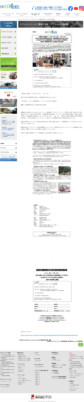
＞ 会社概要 (71, 383)
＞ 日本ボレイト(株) (72, 372)
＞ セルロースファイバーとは (5, 381)
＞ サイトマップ (72, 386)
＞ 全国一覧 (37, 372)
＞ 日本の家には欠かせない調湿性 (23, 360)
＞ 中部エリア (37, 377)
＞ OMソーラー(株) (72, 370)
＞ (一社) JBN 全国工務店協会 (74, 361)
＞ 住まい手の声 (38, 360)
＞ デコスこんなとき (21, 365)
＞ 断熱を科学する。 (21, 354)
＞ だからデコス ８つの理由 (5, 354)
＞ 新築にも (19, 367)
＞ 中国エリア (37, 381)
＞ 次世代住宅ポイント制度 (57, 367)
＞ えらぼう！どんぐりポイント (75, 375)
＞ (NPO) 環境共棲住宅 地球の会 (75, 363)
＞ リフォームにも (20, 369)
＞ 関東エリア (37, 376)
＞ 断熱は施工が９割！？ (22, 356)
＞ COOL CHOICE (72, 377)
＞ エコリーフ (20, 377)
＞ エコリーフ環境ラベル (22, 378)
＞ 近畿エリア (37, 379)
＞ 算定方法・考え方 (21, 382)
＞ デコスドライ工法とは (5, 386)
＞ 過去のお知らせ (72, 390)
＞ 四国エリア (37, 382)
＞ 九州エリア (37, 384)
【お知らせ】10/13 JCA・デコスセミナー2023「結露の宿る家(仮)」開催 (35, 340)
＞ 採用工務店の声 (55, 354)
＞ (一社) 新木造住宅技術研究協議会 (75, 365)
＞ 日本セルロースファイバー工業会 (75, 356)
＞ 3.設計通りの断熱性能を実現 (6, 362)
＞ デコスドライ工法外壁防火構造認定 (59, 378)
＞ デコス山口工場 (55, 373)
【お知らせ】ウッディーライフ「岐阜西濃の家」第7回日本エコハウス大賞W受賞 (64, 341)
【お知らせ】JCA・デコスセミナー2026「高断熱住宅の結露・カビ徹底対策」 (8, 135)
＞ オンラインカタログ (56, 360)
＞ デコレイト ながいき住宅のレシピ (76, 373)
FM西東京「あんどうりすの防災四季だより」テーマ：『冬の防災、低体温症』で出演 (8, 122)
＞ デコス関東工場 (55, 372)
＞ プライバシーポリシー (73, 388)
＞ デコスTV (37, 354)
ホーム (19, 19)
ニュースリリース (26, 19)
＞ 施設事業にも (20, 371)
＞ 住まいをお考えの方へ (39, 366)
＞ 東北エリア (37, 374)
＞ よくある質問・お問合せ (74, 385)
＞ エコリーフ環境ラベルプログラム (24, 380)
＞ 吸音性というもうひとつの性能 (23, 358)
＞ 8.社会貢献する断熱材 (4, 375)
